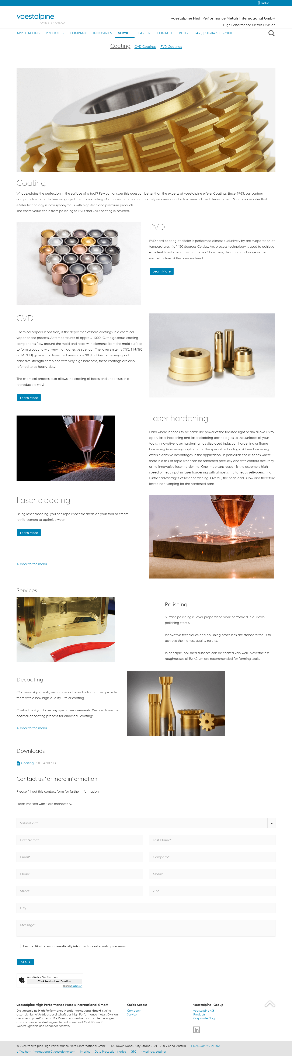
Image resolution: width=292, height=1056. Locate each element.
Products (54, 33)
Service (124, 33)
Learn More (162, 271)
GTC (133, 1051)
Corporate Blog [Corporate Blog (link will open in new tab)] (204, 1018)
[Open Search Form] (270, 33)
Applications (28, 33)
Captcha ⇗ (72, 985)
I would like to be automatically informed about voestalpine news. (74, 946)
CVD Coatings (145, 46)
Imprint (85, 1051)
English (263, 3)
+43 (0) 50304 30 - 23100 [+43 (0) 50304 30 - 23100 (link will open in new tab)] (213, 33)
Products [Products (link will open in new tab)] (199, 1014)
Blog (183, 33)
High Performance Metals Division (249, 25)
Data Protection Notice (110, 1051)
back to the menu (33, 564)
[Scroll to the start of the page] (270, 1004)
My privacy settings (154, 1051)
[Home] (44, 18)
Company (78, 33)
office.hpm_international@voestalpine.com (46, 1051)
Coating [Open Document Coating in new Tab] (38, 763)
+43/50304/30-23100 (205, 1046)
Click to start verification (54, 981)
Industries (102, 33)
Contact (165, 33)
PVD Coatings (171, 46)
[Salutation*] (146, 823)
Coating (120, 45)
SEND (25, 962)
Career (144, 33)
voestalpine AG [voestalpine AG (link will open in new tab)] (203, 1010)
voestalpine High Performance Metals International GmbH (223, 18)
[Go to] (196, 1030)
